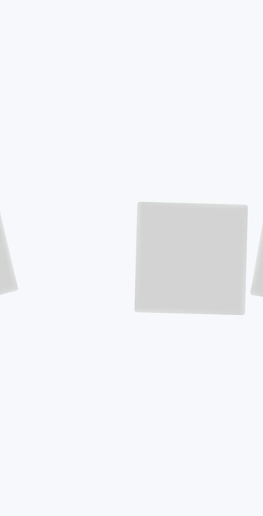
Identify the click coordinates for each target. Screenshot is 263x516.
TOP (193, 8)
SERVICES (230, 8)
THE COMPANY (210, 8)
